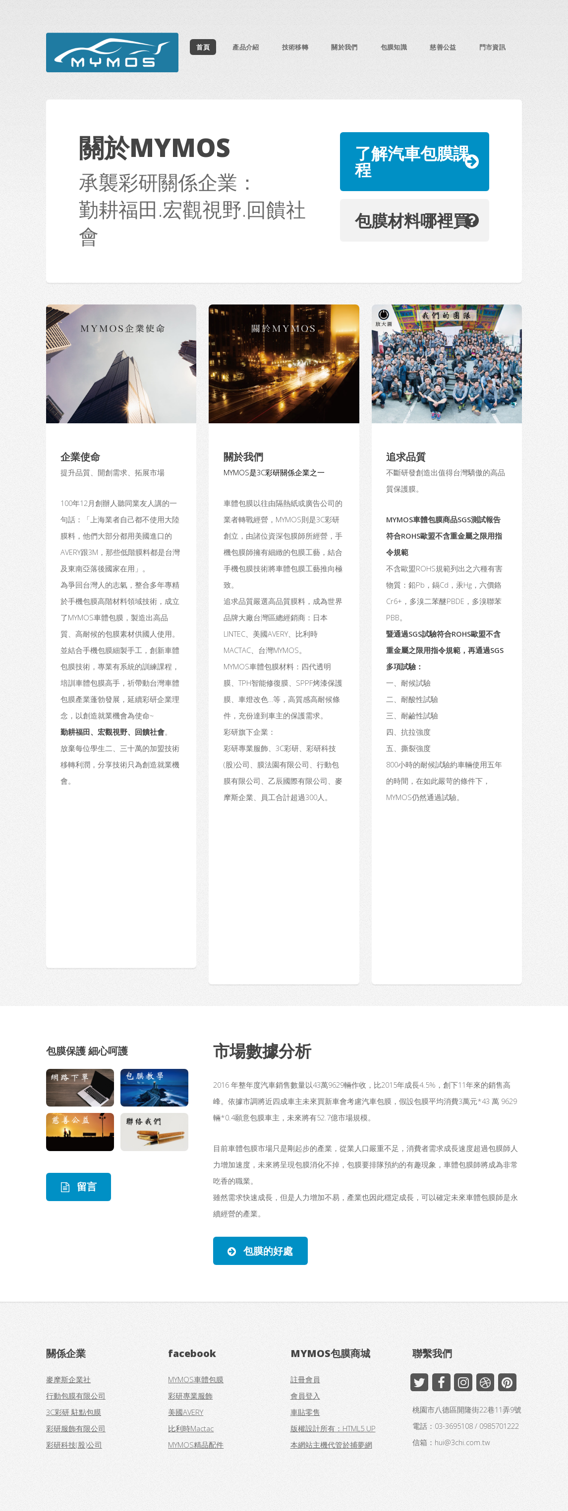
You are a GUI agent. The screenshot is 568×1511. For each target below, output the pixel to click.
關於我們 (344, 47)
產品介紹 (245, 47)
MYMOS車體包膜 (196, 1379)
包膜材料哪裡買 (412, 220)
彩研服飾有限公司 (76, 1428)
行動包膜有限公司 (76, 1396)
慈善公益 (443, 47)
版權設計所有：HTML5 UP (333, 1428)
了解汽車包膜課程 (412, 161)
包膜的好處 (267, 1251)
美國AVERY (185, 1412)
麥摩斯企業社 (68, 1379)
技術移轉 (295, 47)
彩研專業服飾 (190, 1396)
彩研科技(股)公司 (74, 1445)
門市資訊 (492, 47)
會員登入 (305, 1396)
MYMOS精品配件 (196, 1445)
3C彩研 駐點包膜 (73, 1412)
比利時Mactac (191, 1428)
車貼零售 (305, 1412)
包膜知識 (394, 47)
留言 (85, 1186)
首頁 (203, 47)
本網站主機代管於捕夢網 (331, 1445)
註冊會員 (305, 1379)
